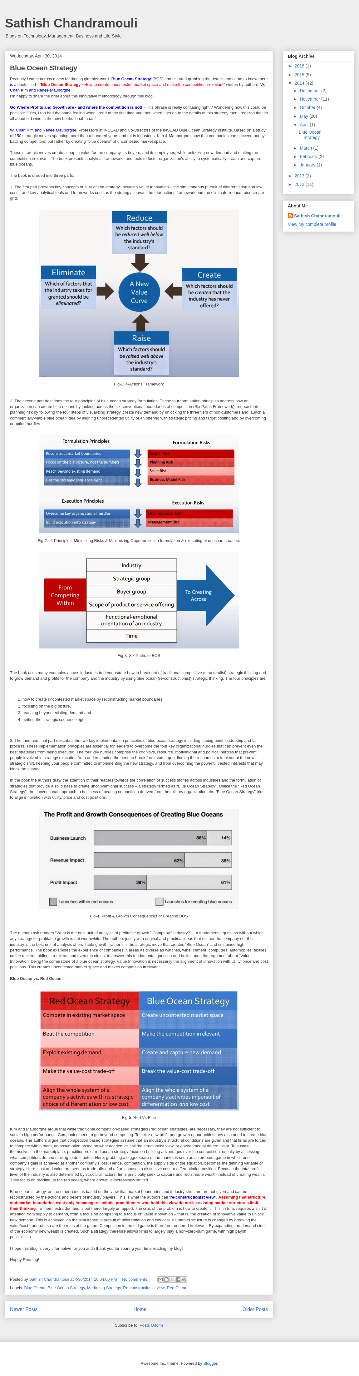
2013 (300, 175)
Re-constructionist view (144, 1287)
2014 (300, 83)
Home (140, 1309)
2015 (300, 74)
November (310, 99)
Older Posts (255, 1309)
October (308, 107)
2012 (300, 184)
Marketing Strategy (104, 1287)
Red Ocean (177, 1287)
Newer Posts (23, 1309)
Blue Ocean (35, 1287)
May (304, 116)
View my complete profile (312, 224)
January (308, 164)
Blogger (210, 1363)
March (306, 148)
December (310, 90)
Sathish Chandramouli (71, 23)
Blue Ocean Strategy (43, 68)
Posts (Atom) (151, 1325)
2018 (300, 65)
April (305, 124)
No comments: (135, 1279)
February (309, 156)
